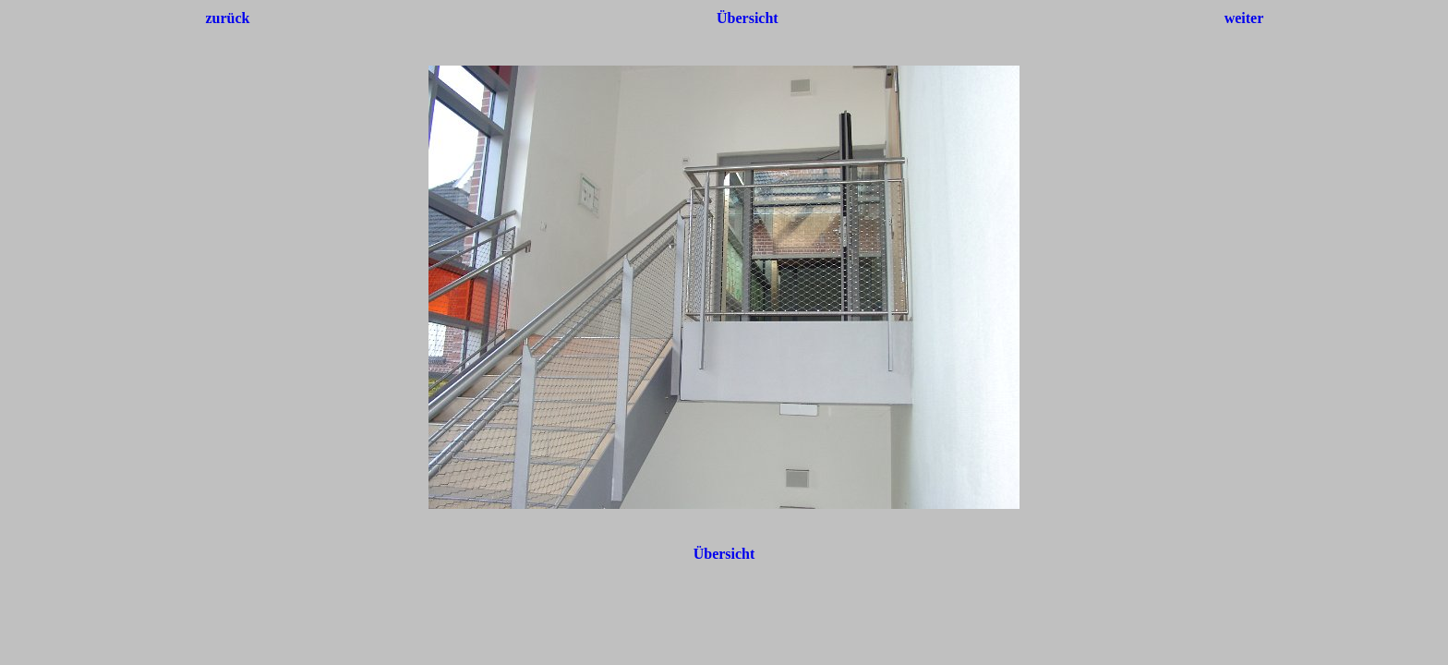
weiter (1244, 18)
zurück (227, 18)
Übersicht (747, 18)
